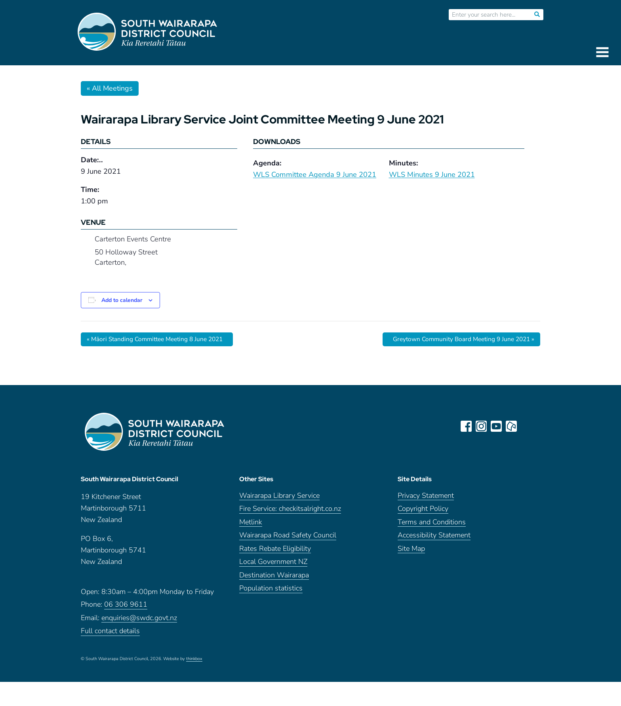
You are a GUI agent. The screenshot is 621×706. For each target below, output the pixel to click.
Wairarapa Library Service (279, 498)
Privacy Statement (426, 498)
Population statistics (271, 591)
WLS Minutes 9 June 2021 (432, 174)
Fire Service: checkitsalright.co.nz (290, 511)
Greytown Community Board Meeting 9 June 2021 (460, 339)
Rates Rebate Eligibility (275, 551)
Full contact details (110, 634)
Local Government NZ (273, 564)
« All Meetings (110, 88)
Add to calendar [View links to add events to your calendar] (121, 300)
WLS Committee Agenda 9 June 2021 (314, 174)
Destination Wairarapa (274, 578)
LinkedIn (526, 426)
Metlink (250, 525)
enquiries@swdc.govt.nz (139, 621)
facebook (466, 426)
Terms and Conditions (432, 525)
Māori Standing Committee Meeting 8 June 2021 (158, 339)
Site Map (411, 551)
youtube (496, 426)
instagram (481, 426)
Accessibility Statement (434, 538)
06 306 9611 (125, 607)
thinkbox (194, 662)
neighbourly (511, 426)
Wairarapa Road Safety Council (287, 538)
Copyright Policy (423, 511)
